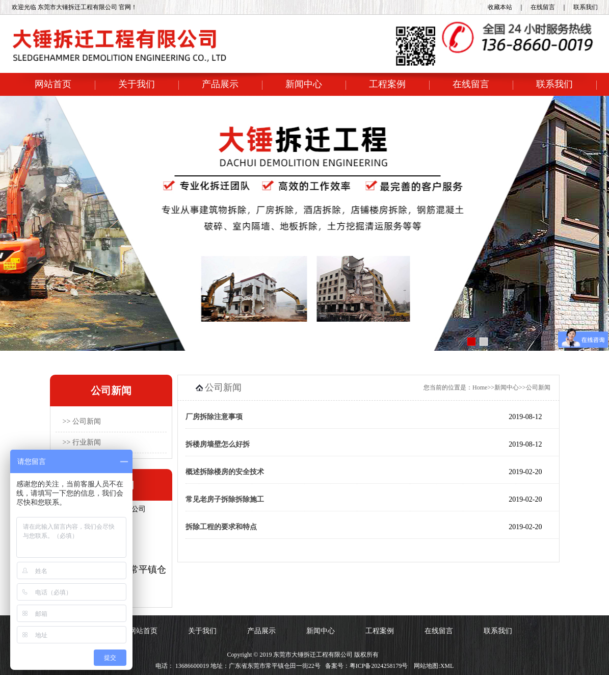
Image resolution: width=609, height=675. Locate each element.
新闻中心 (303, 84)
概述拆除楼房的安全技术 (225, 472)
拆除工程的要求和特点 (221, 527)
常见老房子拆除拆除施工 (225, 499)
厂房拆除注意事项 (214, 417)
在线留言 (543, 7)
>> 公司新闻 (82, 421)
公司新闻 (538, 387)
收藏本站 (500, 7)
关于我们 (136, 84)
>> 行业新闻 (82, 442)
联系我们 (585, 7)
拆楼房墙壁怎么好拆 (218, 444)
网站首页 (53, 84)
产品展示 (220, 84)
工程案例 (387, 84)
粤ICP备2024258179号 (379, 665)
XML (447, 665)
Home (479, 387)
